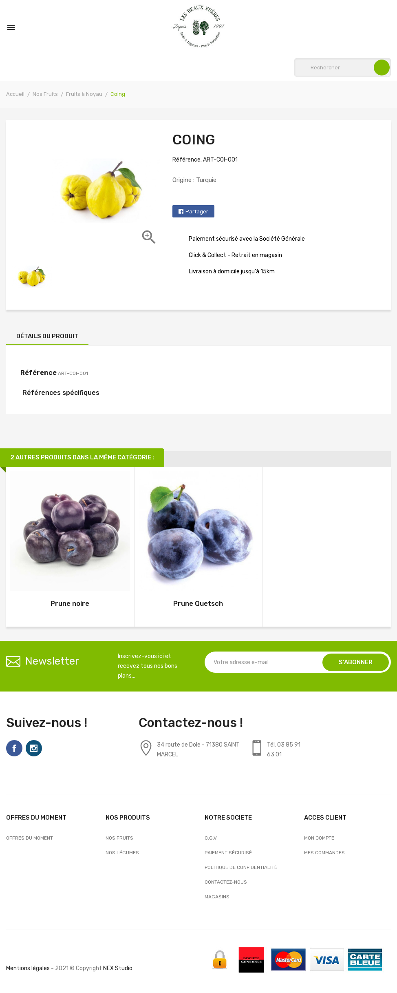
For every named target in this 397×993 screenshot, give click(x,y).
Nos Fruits (119, 838)
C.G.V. (211, 838)
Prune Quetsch (198, 603)
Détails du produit (47, 336)
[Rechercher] (342, 67)
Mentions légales (28, 968)
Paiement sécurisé (228, 853)
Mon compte (319, 838)
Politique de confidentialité (241, 867)
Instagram (34, 748)
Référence (38, 373)
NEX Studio (117, 968)
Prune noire (70, 603)
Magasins (217, 897)
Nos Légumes (122, 853)
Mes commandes (324, 853)
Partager (196, 211)
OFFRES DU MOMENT (29, 838)
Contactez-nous (226, 882)
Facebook (14, 748)
